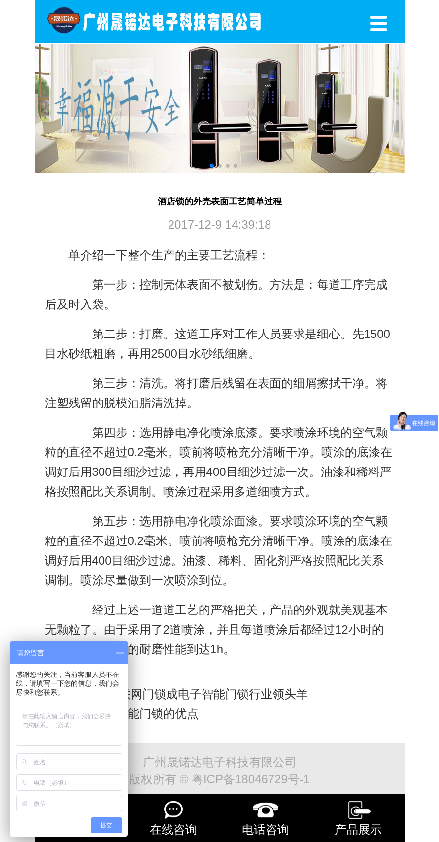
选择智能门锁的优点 (145, 713)
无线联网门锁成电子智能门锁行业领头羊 (201, 694)
